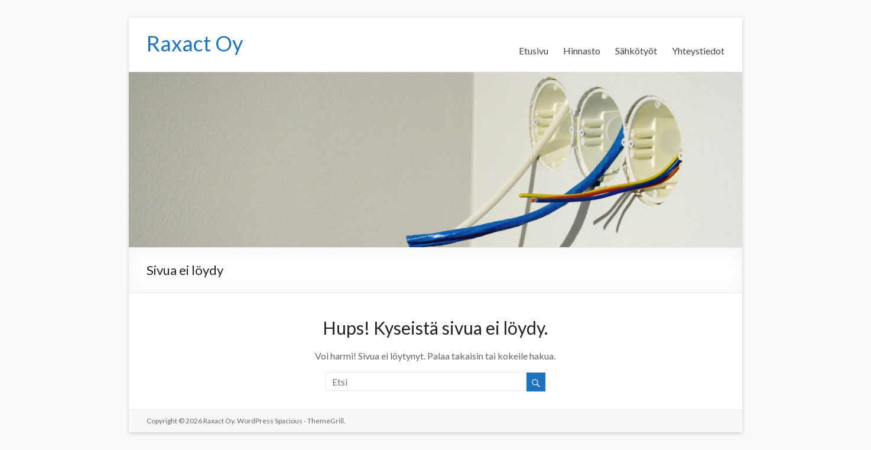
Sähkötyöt (636, 50)
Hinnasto (581, 50)
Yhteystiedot (698, 50)
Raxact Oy (195, 43)
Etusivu (533, 50)
